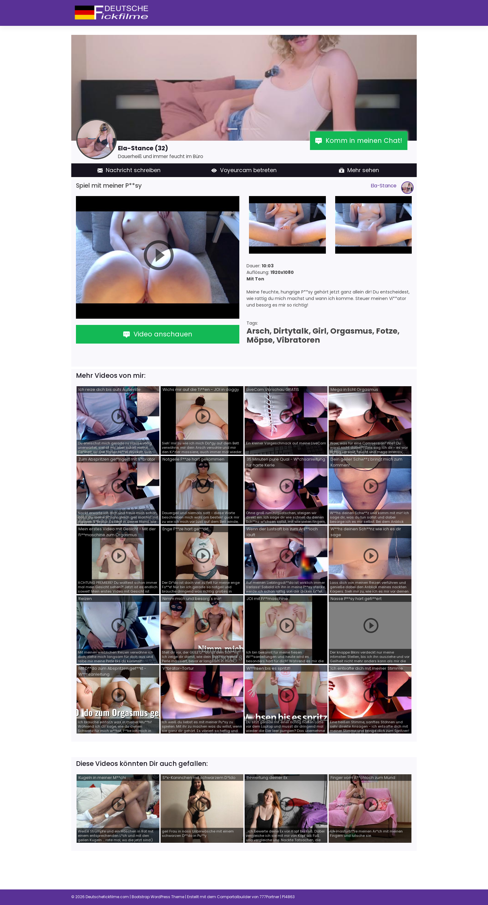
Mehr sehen (359, 170)
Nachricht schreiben (129, 170)
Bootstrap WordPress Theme (158, 896)
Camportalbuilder (234, 896)
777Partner (269, 896)
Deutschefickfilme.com (107, 896)
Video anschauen (157, 334)
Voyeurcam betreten (244, 170)
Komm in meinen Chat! (358, 140)
